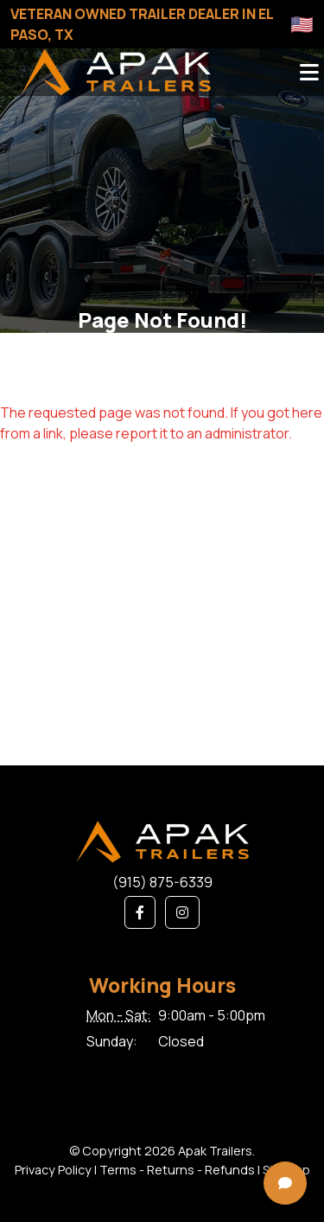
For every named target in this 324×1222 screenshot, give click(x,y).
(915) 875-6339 (162, 882)
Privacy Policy (53, 1169)
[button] (140, 912)
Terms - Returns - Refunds (177, 1169)
